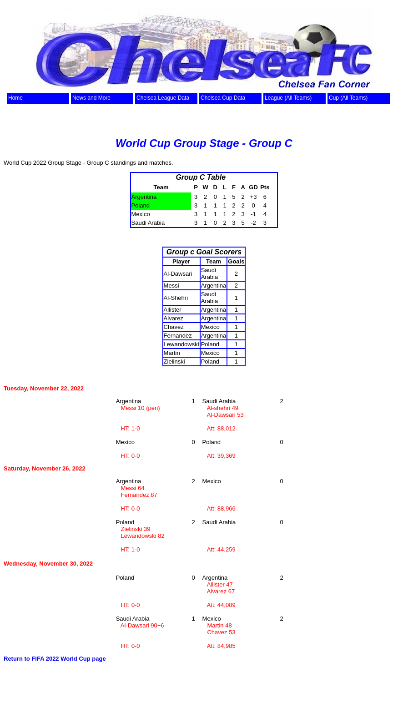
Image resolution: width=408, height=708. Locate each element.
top (29, 87)
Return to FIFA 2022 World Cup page (55, 658)
